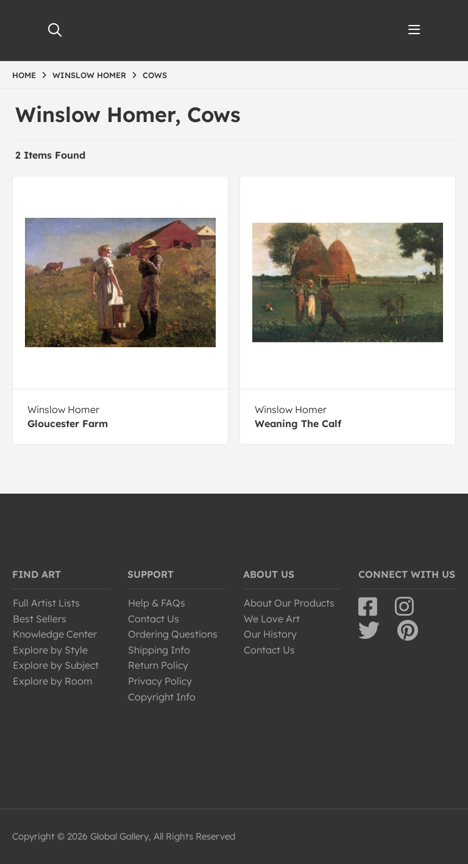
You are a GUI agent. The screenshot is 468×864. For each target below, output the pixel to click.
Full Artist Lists (46, 603)
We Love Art (272, 619)
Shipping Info (159, 650)
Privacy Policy (160, 681)
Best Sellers (39, 619)
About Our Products (289, 603)
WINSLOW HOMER (89, 75)
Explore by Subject (56, 665)
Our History (270, 634)
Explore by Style (50, 650)
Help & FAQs (156, 603)
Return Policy (158, 665)
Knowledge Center (55, 634)
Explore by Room (53, 681)
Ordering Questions (173, 634)
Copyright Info (162, 697)
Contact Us (153, 619)
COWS (155, 75)
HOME (24, 75)
